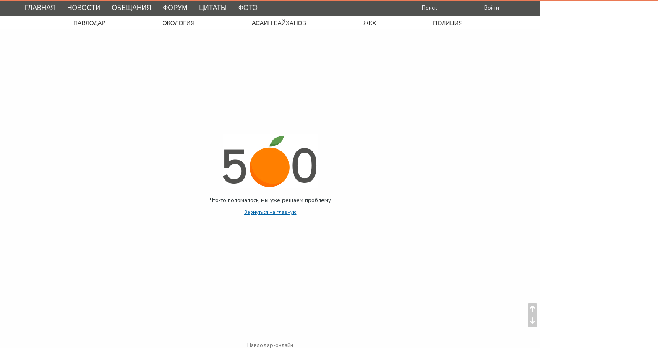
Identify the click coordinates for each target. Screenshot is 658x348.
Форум (175, 7)
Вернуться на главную (270, 212)
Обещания (131, 7)
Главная (40, 7)
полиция (448, 23)
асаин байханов (279, 23)
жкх (369, 23)
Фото (248, 7)
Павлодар (89, 23)
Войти (484, 7)
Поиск (423, 7)
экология (179, 23)
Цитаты (213, 7)
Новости (83, 7)
